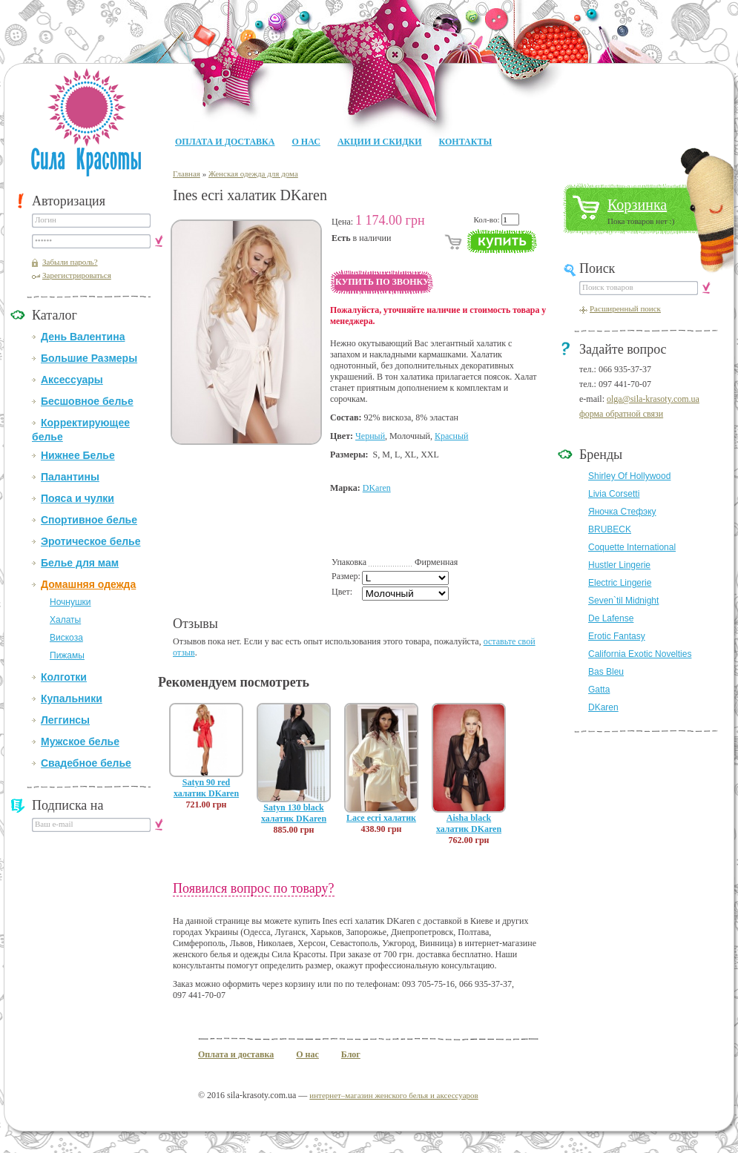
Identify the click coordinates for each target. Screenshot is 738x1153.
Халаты (65, 620)
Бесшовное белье (87, 401)
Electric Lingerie (619, 583)
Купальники (71, 698)
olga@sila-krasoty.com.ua (653, 399)
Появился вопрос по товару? (254, 888)
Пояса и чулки (77, 498)
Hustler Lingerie (619, 565)
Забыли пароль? (70, 261)
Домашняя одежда (88, 584)
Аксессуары (72, 380)
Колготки (64, 677)
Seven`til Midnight (623, 600)
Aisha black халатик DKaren (468, 823)
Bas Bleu (606, 672)
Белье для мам (80, 563)
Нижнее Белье (78, 455)
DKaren (377, 488)
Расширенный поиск (625, 308)
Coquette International (632, 547)
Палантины (70, 477)
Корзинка (637, 204)
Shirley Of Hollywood (629, 476)
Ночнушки (70, 602)
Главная (186, 173)
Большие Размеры (89, 358)
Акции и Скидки (379, 141)
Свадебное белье (86, 763)
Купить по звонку (382, 282)
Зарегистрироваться (76, 275)
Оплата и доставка (224, 141)
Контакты (465, 141)
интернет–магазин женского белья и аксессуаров (393, 1095)
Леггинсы (65, 720)
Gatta (599, 689)
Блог (350, 1054)
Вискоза (66, 637)
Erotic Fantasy (616, 636)
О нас (305, 141)
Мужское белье (80, 741)
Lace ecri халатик (381, 818)
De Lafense (610, 618)
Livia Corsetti (613, 494)
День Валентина (83, 337)
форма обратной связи (621, 414)
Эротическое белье (90, 541)
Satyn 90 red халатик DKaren (206, 788)
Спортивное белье (89, 520)
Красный (452, 436)
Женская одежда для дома (253, 173)
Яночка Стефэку (622, 511)
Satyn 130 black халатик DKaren (293, 813)
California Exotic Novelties (639, 654)
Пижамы (67, 655)
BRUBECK (609, 529)
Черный (370, 436)
